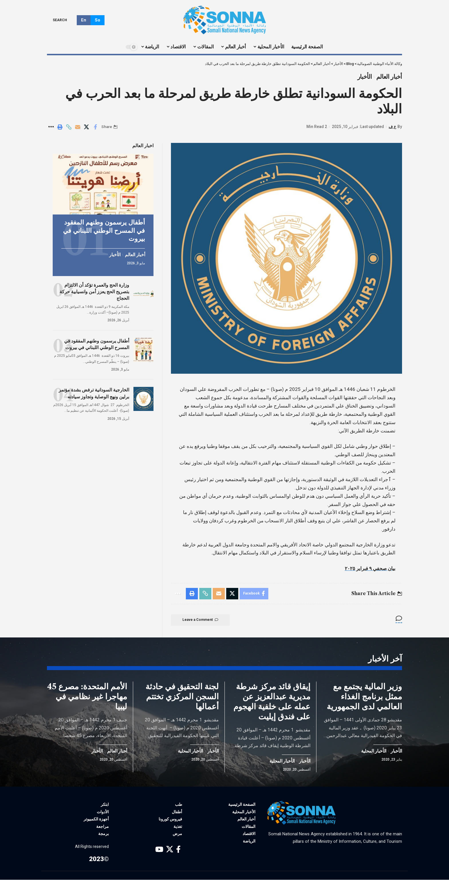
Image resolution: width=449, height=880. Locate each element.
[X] (170, 850)
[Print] (60, 126)
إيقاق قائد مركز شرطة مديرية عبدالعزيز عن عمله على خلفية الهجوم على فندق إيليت (271, 702)
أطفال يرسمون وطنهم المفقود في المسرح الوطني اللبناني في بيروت (104, 230)
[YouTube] (159, 850)
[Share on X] (86, 126)
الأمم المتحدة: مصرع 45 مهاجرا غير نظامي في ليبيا (87, 697)
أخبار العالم (389, 76)
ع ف (392, 126)
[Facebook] (178, 850)
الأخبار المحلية (374, 751)
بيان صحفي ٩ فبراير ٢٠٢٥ (370, 568)
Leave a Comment (200, 620)
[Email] (78, 126)
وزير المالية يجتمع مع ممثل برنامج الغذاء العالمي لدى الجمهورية (364, 697)
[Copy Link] (69, 126)
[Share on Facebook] (95, 126)
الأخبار (364, 76)
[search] (64, 20)
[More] (51, 126)
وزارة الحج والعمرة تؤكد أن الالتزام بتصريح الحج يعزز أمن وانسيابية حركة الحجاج (94, 291)
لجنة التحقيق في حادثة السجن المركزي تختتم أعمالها (182, 697)
